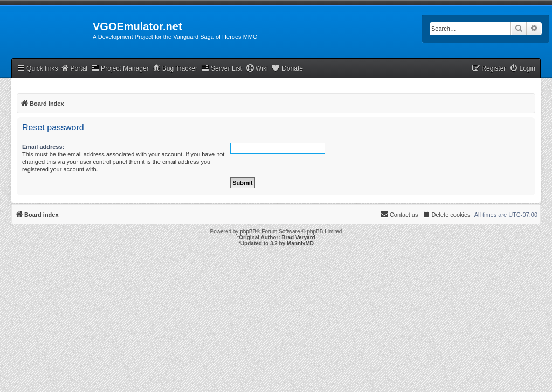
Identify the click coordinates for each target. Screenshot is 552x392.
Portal (73, 68)
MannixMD (300, 243)
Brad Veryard (298, 237)
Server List (221, 68)
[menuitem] (522, 68)
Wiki (257, 68)
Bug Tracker (175, 68)
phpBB (248, 232)
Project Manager (120, 68)
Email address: (43, 146)
